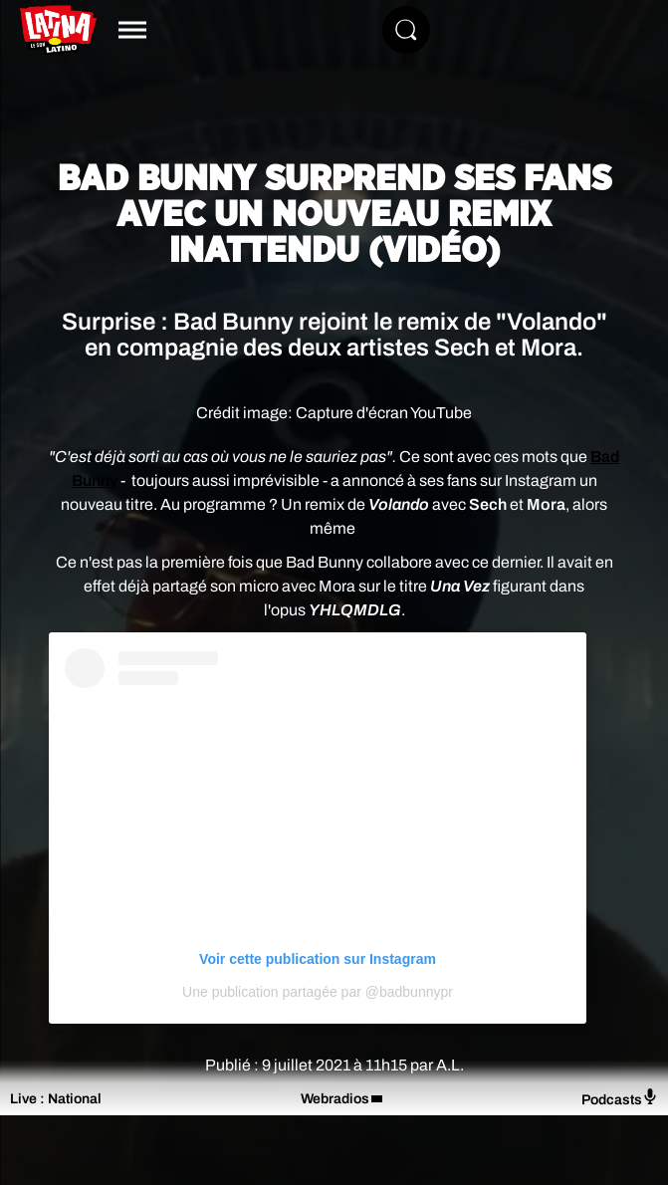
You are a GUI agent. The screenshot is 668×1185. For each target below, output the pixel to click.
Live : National (56, 1098)
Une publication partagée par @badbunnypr (317, 992)
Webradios (335, 1098)
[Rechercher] (406, 30)
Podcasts (619, 1097)
